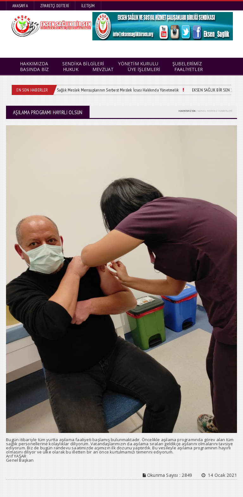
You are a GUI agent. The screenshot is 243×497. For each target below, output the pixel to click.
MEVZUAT (103, 69)
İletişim (88, 6)
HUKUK (70, 69)
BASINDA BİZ (34, 69)
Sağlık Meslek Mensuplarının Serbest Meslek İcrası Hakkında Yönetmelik (118, 90)
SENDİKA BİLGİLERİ (83, 64)
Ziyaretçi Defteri (54, 6)
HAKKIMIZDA (187, 110)
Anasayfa (20, 6)
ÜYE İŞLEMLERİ (144, 69)
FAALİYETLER (188, 69)
